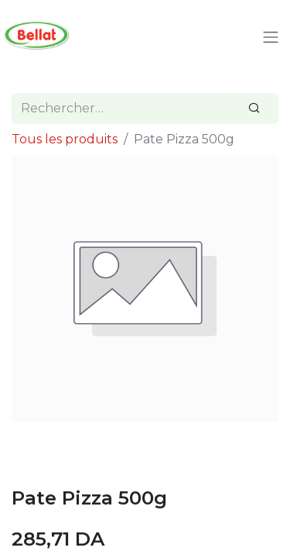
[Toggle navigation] (270, 37)
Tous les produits (65, 139)
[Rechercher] (254, 108)
